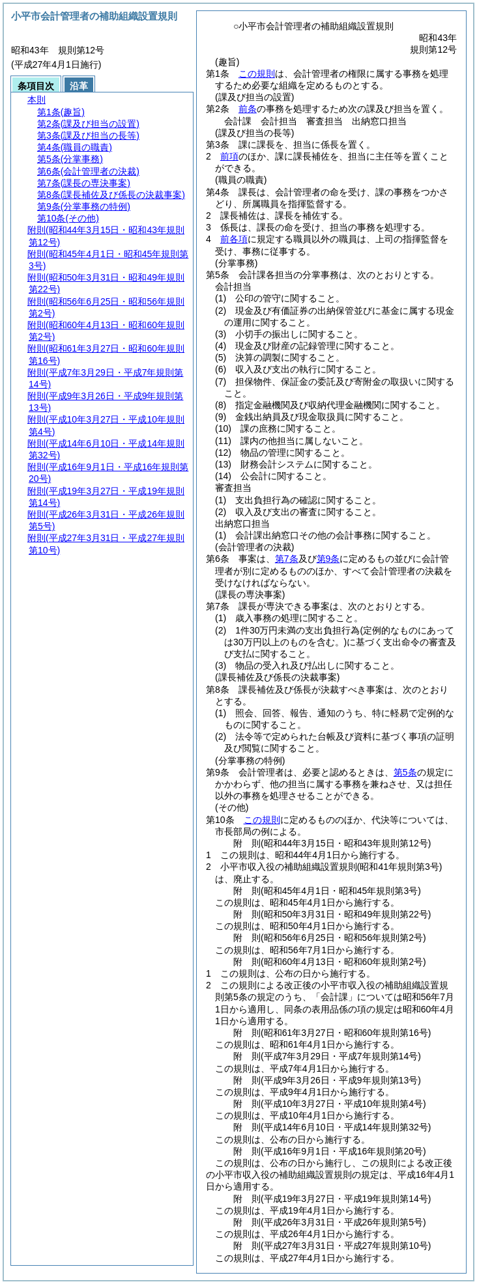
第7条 (286, 558)
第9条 (328, 558)
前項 (229, 156)
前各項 (234, 239)
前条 (247, 109)
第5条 (405, 772)
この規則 (256, 73)
